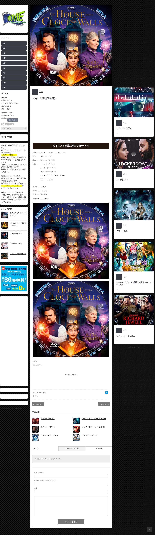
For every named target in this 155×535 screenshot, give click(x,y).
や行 (4, 77)
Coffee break (6, 106)
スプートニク (122, 231)
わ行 (4, 87)
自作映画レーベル (6, 408)
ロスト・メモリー (48, 427)
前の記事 (38, 404)
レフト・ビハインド (89, 435)
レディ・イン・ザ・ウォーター (94, 419)
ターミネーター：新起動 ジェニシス (18, 224)
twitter (6, 124)
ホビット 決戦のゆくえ (18, 254)
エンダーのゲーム (16, 233)
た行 (4, 58)
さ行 (4, 53)
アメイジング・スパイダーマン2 (18, 214)
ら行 (4, 82)
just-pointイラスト (8, 112)
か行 (4, 48)
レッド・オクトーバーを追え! (93, 427)
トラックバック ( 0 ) (72, 448)
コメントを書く (40, 392)
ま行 (4, 73)
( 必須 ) (38, 472)
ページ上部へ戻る (149, 529)
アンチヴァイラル (16, 243)
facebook (9, 124)
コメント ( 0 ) (98, 448)
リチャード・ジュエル (125, 336)
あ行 (4, 43)
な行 (4, 63)
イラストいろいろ (8, 115)
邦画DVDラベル (7, 100)
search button (12, 124)
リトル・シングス (123, 128)
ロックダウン (122, 180)
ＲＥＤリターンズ (48, 419)
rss (2, 124)
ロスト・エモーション (49, 435)
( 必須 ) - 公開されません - (46, 480)
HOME (4, 97)
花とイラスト (6, 109)
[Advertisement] (14, 341)
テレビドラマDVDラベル (10, 103)
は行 (4, 68)
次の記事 (103, 404)
